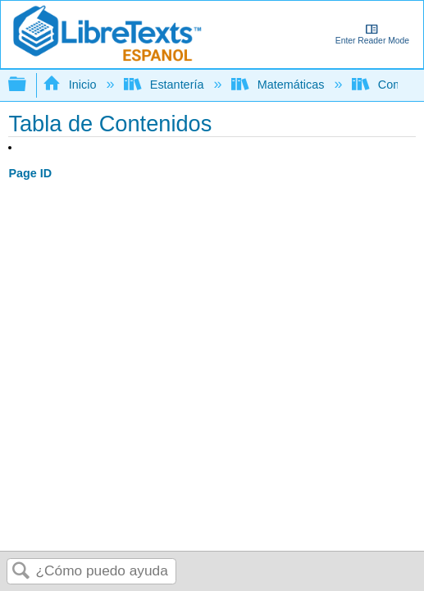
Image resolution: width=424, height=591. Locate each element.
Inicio (71, 84)
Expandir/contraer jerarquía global (28, 85)
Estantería (165, 84)
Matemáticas (279, 84)
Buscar (21, 571)
